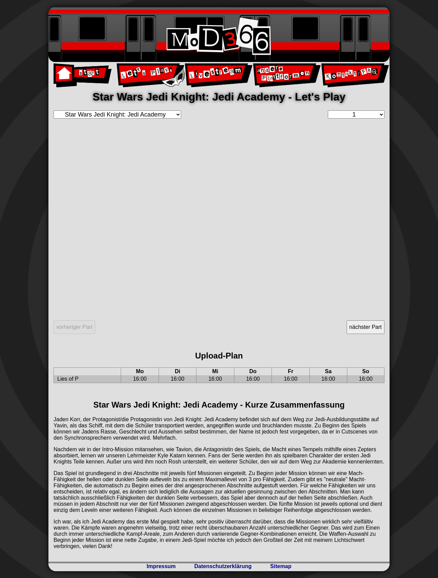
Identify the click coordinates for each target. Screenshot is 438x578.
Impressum (161, 566)
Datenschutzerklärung (223, 566)
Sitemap (280, 566)
